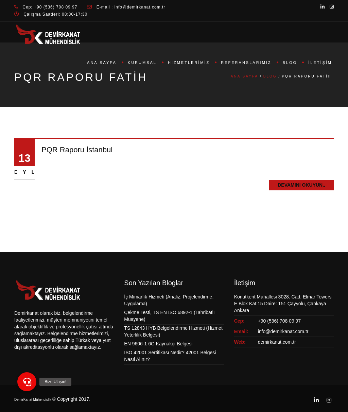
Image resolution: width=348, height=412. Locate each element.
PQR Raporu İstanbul (76, 149)
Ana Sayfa (102, 63)
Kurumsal (142, 63)
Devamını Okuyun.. (301, 185)
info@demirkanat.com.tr (283, 331)
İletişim (320, 63)
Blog (290, 63)
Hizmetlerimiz (189, 63)
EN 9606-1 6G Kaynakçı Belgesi (158, 343)
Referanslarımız (246, 63)
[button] (26, 381)
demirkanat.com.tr (277, 342)
